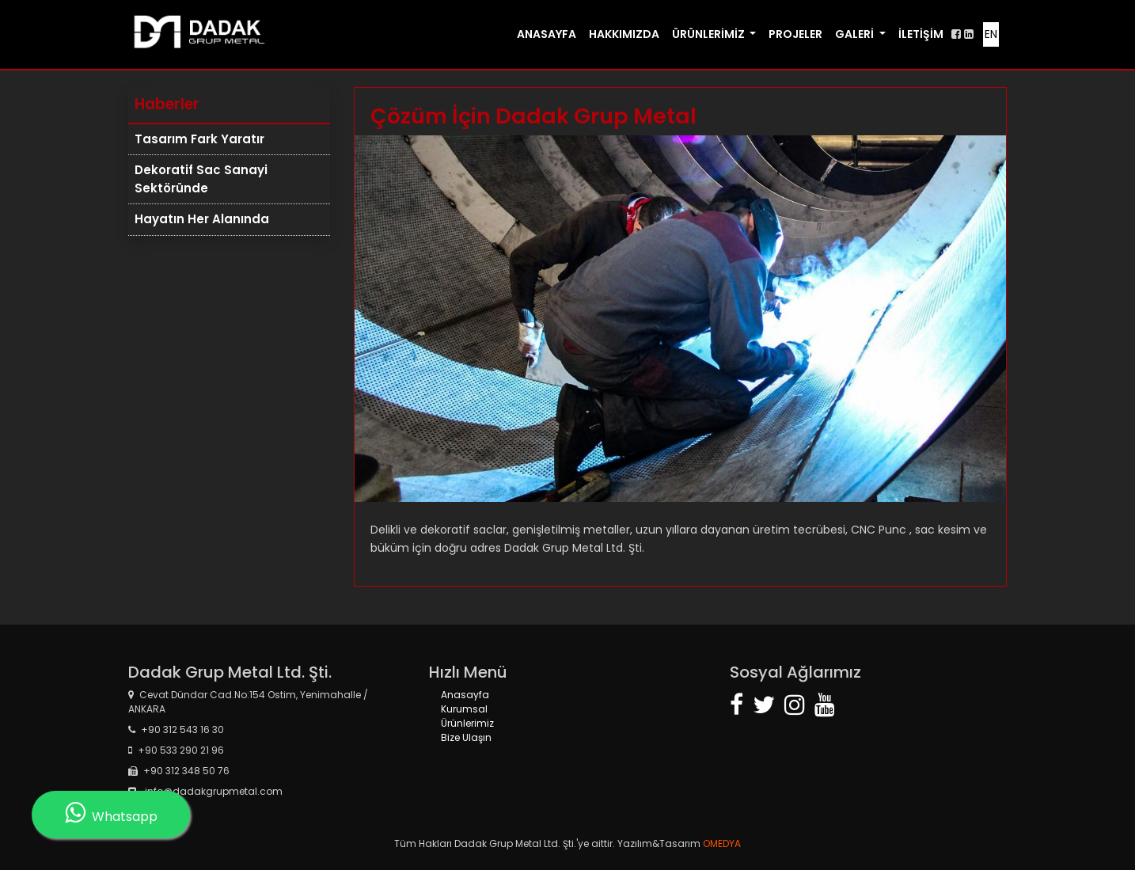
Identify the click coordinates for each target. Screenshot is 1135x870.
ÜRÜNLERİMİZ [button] (709, 34)
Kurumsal (464, 709)
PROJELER (795, 34)
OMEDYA (720, 843)
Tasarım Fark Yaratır (199, 139)
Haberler (167, 104)
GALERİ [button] (855, 34)
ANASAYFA (546, 34)
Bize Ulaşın (466, 737)
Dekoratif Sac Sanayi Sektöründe (201, 178)
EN (991, 34)
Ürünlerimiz (467, 723)
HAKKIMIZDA (624, 34)
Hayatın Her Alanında (202, 219)
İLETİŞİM (920, 34)
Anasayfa (465, 694)
